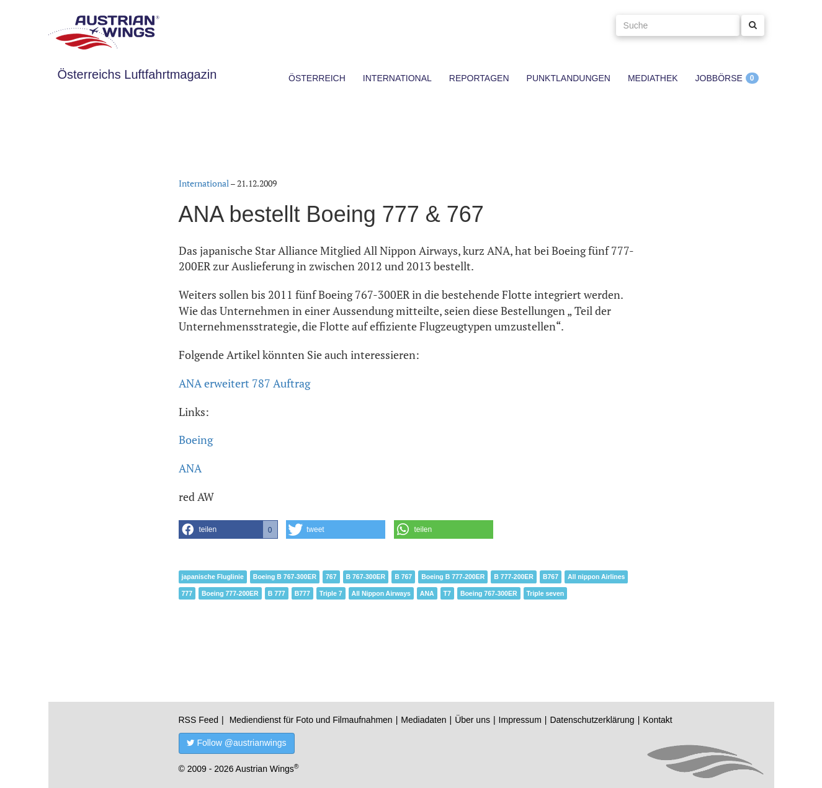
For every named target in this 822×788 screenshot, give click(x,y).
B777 (302, 593)
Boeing (196, 439)
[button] (228, 529)
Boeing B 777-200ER (453, 576)
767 (331, 576)
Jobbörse (719, 78)
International (397, 78)
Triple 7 (330, 593)
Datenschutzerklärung (592, 720)
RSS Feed (199, 720)
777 (187, 593)
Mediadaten (423, 720)
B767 (550, 576)
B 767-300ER (366, 576)
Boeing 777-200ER (230, 593)
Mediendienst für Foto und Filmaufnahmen (311, 720)
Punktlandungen (568, 78)
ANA (190, 468)
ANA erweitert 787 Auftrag (244, 383)
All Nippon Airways (381, 593)
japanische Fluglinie (213, 576)
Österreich (317, 78)
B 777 (276, 593)
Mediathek (653, 78)
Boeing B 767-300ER (284, 576)
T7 (447, 593)
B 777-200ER (514, 576)
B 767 (403, 576)
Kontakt (657, 720)
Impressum (520, 720)
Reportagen (479, 78)
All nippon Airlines (596, 576)
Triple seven (546, 593)
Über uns (472, 720)
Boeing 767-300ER (488, 593)
